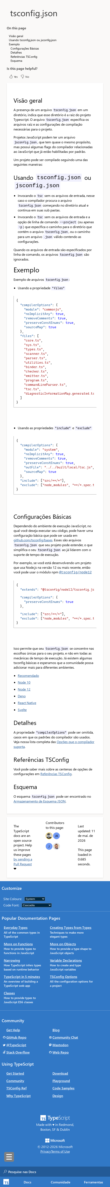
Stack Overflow (18, 1052)
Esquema (16, 61)
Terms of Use (60, 1151)
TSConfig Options (63, 976)
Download (60, 1073)
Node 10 (24, 682)
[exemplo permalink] (11, 269)
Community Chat (65, 1037)
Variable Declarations (66, 960)
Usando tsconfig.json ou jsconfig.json (32, 40)
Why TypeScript (18, 1095)
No (24, 76)
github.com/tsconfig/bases (33, 540)
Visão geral (16, 36)
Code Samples (63, 1087)
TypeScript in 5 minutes (22, 976)
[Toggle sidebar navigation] (9, 1157)
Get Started (15, 1073)
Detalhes (16, 52)
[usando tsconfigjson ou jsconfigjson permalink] (11, 177)
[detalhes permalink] (11, 722)
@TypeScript (16, 1044)
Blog (56, 1029)
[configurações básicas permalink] (11, 516)
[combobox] (50, 1172)
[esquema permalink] (11, 786)
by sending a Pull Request (23, 861)
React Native (27, 702)
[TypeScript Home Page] (5, 1182)
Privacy (45, 1151)
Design (57, 1095)
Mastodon (60, 1044)
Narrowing (12, 960)
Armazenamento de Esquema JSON (40, 801)
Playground (61, 1080)
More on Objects (63, 943)
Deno (22, 695)
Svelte (22, 709)
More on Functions (18, 943)
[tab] (27, 1182)
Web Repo (60, 1052)
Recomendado (28, 675)
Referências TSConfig (56, 773)
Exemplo (14, 44)
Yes (13, 76)
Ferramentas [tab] (93, 1182)
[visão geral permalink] (11, 100)
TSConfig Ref (16, 1087)
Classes (9, 992)
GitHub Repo (16, 1037)
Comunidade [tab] (60, 1182)
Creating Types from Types (70, 927)
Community (15, 1080)
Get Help (13, 1029)
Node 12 (24, 689)
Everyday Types (16, 927)
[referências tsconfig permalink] (11, 759)
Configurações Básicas (25, 48)
